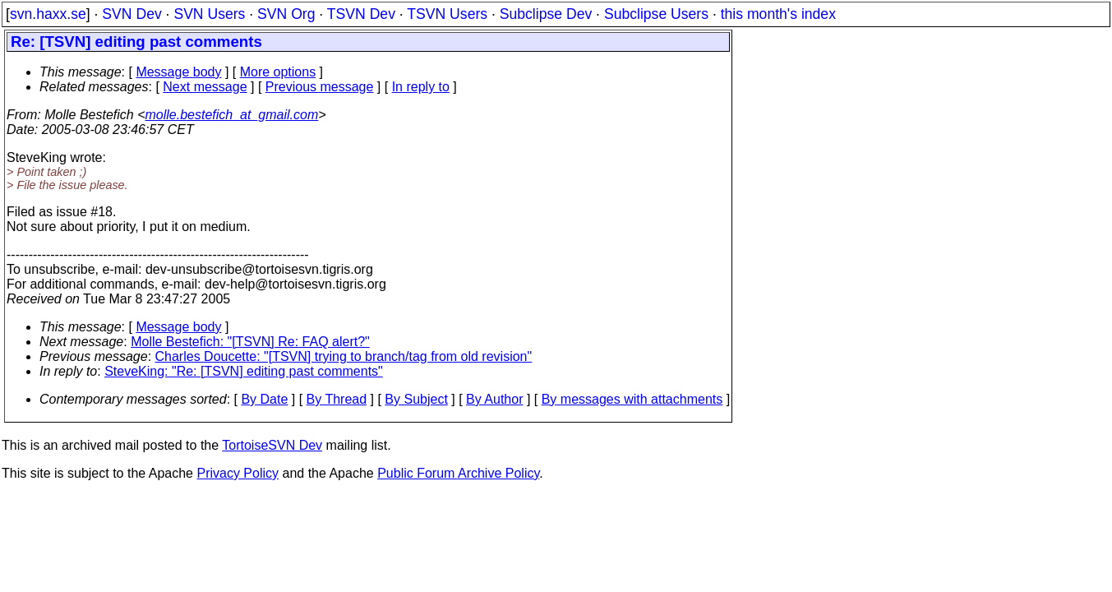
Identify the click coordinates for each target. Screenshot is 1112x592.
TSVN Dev (361, 14)
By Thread (337, 399)
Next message (205, 87)
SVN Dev (131, 14)
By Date (264, 399)
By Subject (416, 399)
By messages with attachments (632, 399)
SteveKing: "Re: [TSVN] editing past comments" (243, 371)
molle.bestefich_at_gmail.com (232, 115)
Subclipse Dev (546, 14)
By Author (494, 399)
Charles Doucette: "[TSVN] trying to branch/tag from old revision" (344, 356)
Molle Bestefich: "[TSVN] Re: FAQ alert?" (250, 342)
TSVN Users (447, 14)
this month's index (778, 14)
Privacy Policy (237, 473)
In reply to (421, 87)
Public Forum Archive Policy (458, 473)
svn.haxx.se (48, 14)
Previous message (319, 87)
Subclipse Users (656, 14)
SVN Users (209, 14)
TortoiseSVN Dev (272, 445)
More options (278, 72)
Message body (178, 72)
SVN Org (286, 14)
